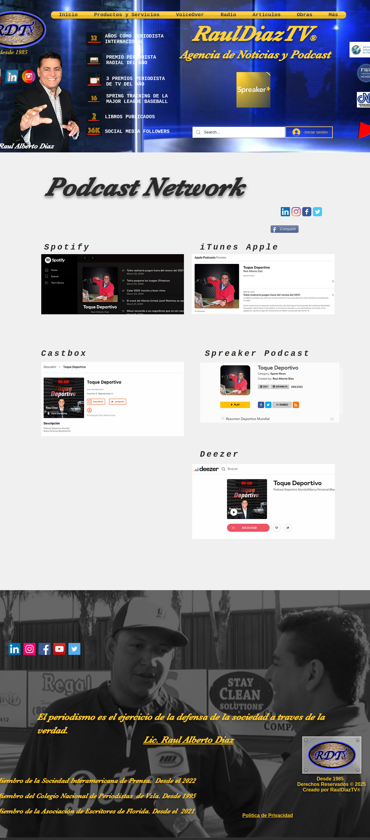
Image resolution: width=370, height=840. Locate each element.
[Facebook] (44, 649)
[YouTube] (59, 649)
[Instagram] (29, 649)
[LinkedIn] (14, 649)
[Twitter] (74, 649)
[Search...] (238, 132)
